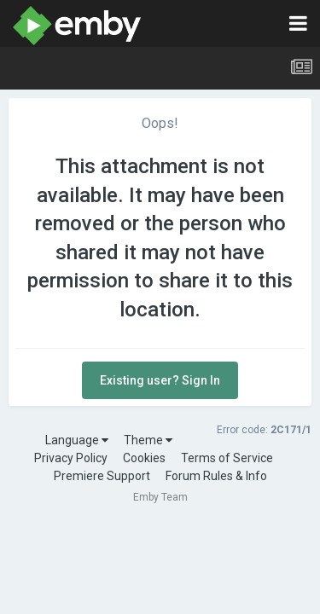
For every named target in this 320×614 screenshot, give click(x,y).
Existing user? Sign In (160, 380)
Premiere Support (102, 476)
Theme (148, 440)
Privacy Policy (71, 458)
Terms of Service (227, 458)
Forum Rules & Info (216, 476)
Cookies (144, 458)
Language (76, 440)
